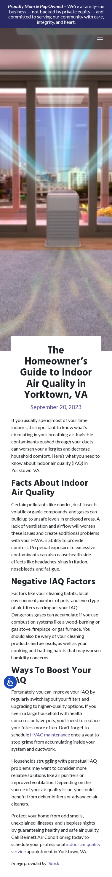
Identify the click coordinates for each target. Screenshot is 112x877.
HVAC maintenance (50, 734)
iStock (53, 863)
